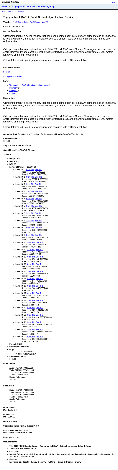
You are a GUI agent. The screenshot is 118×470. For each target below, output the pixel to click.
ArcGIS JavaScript (21, 22)
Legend (6, 72)
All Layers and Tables (12, 76)
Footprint (13, 90)
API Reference (19, 11)
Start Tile (30, 169)
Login (114, 2)
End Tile (38, 169)
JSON (4, 11)
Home (4, 6)
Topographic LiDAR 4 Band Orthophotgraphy (28, 85)
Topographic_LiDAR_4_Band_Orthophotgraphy (32, 6)
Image (12, 93)
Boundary (13, 88)
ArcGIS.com (35, 22)
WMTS (10, 11)
